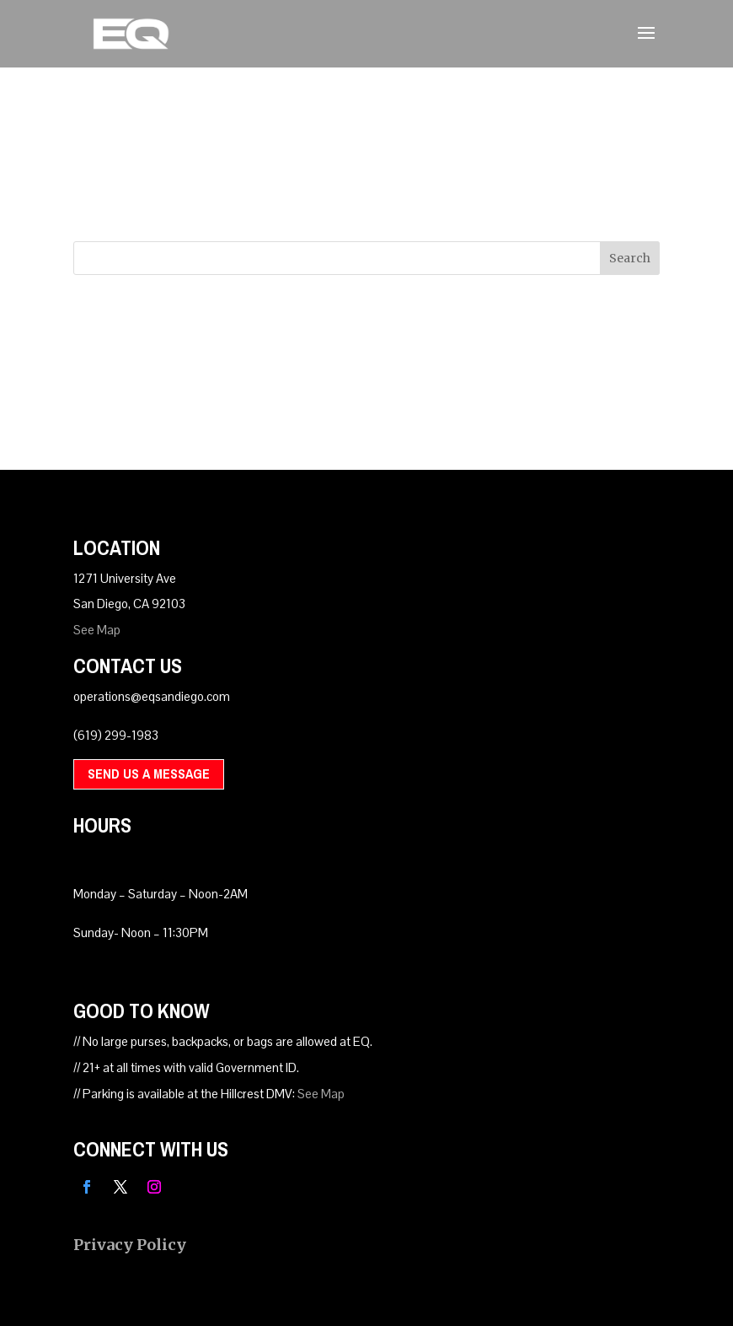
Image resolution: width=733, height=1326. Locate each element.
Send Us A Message (149, 773)
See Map (96, 630)
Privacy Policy (129, 1244)
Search (629, 258)
